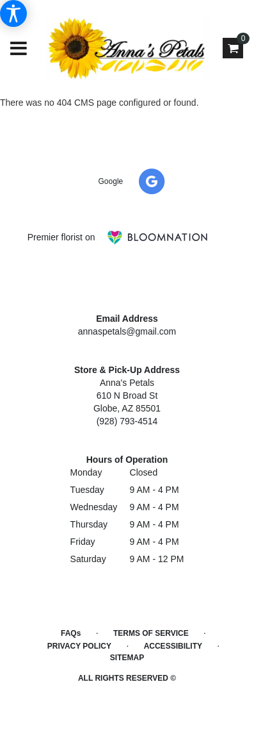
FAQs (71, 633)
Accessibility (173, 646)
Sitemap (127, 657)
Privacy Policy (79, 646)
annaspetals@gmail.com (127, 331)
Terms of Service (151, 633)
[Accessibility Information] (13, 13)
